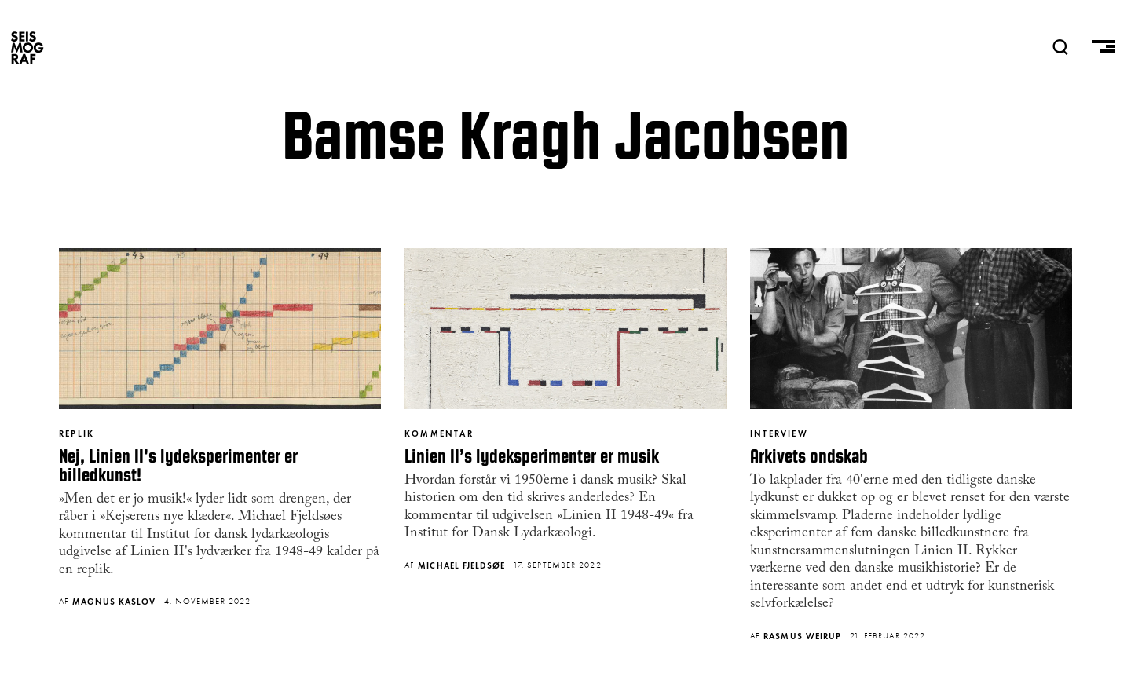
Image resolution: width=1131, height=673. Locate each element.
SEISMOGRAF (27, 47)
